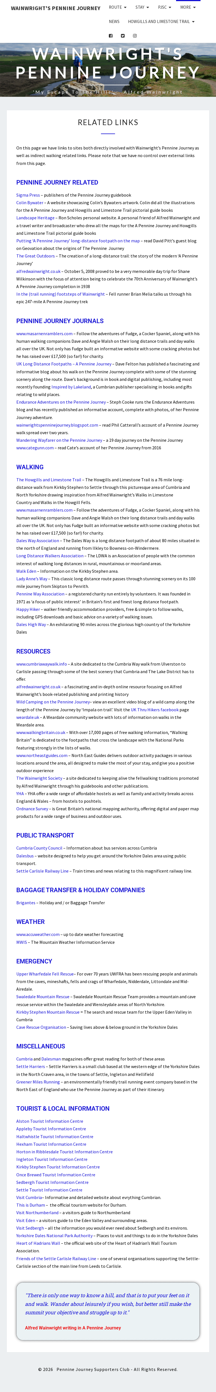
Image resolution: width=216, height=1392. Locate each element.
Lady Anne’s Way (31, 578)
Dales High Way (31, 624)
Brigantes (25, 902)
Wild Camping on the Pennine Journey (53, 702)
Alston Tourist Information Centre (49, 1121)
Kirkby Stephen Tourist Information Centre (58, 1167)
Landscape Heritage (35, 217)
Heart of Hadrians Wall (38, 1243)
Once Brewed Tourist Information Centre (55, 1174)
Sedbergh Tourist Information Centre (52, 1182)
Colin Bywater (29, 202)
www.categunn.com (35, 447)
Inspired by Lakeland (71, 387)
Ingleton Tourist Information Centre (51, 1159)
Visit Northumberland (37, 1212)
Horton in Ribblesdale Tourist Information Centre (64, 1151)
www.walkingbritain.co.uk (40, 732)
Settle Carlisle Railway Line (42, 871)
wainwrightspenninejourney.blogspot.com (57, 425)
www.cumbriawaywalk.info (41, 664)
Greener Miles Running (38, 1082)
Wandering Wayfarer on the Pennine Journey (59, 440)
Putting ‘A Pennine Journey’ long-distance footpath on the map (78, 240)
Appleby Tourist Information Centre (51, 1128)
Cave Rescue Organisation (41, 1027)
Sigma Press (28, 195)
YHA (20, 793)
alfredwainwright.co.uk (38, 271)
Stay (140, 7)
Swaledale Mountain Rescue (42, 996)
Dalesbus (25, 856)
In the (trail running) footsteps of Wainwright (60, 294)
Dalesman (51, 1059)
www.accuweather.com (38, 934)
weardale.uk (27, 717)
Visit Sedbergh (30, 1228)
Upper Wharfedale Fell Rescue (45, 974)
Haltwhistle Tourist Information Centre (54, 1136)
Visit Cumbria (29, 1197)
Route (115, 7)
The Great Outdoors (35, 256)
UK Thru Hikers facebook (155, 709)
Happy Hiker (28, 609)
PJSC (162, 7)
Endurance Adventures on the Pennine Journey (61, 402)
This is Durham (30, 1205)
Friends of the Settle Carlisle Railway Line (56, 1258)
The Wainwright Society (39, 778)
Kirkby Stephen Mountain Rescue (48, 1012)
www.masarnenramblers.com (44, 333)
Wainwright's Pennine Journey (55, 7)
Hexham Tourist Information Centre (51, 1144)
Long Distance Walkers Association (50, 555)
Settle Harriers (30, 1066)
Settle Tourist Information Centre (49, 1190)
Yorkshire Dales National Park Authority (54, 1235)
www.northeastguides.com (42, 755)
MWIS (21, 942)
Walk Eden (26, 571)
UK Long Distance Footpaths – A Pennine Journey (63, 364)
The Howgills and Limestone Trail (48, 479)
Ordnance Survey (32, 808)
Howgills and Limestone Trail (159, 21)
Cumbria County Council (39, 848)
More (185, 7)
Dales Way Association (37, 540)
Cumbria (24, 1059)
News (114, 21)
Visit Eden (25, 1220)
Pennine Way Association (40, 594)
